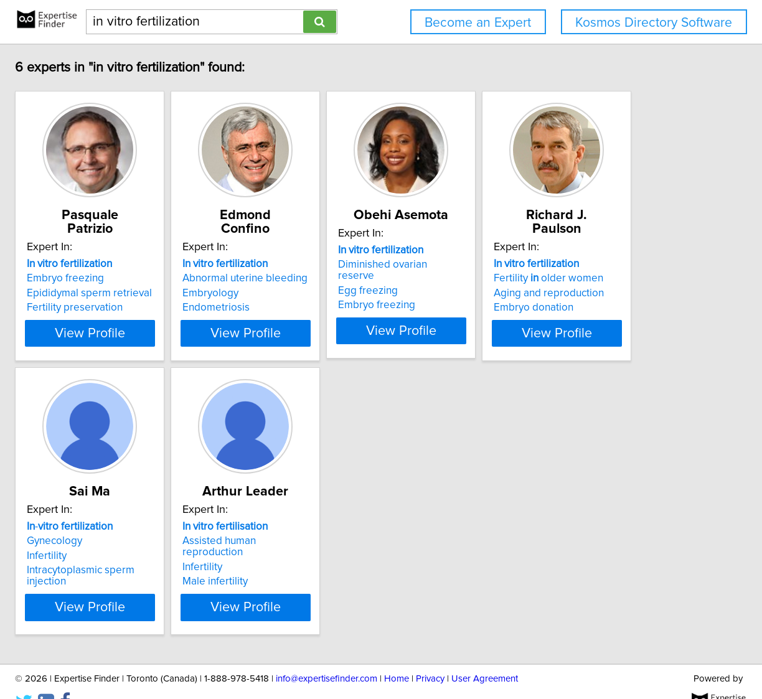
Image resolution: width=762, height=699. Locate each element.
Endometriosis (333, 293)
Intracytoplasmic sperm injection (374, 556)
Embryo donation (152, 556)
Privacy (430, 654)
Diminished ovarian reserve (550, 264)
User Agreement (484, 654)
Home (396, 654)
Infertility (319, 542)
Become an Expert (478, 22)
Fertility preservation (161, 293)
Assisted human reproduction (554, 527)
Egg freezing (516, 279)
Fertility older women (167, 527)
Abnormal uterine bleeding (362, 264)
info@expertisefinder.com (326, 654)
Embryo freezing (151, 264)
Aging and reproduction (168, 542)
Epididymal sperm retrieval (175, 279)
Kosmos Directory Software (653, 22)
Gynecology (327, 527)
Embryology (327, 279)
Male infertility (519, 556)
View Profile (191, 319)
